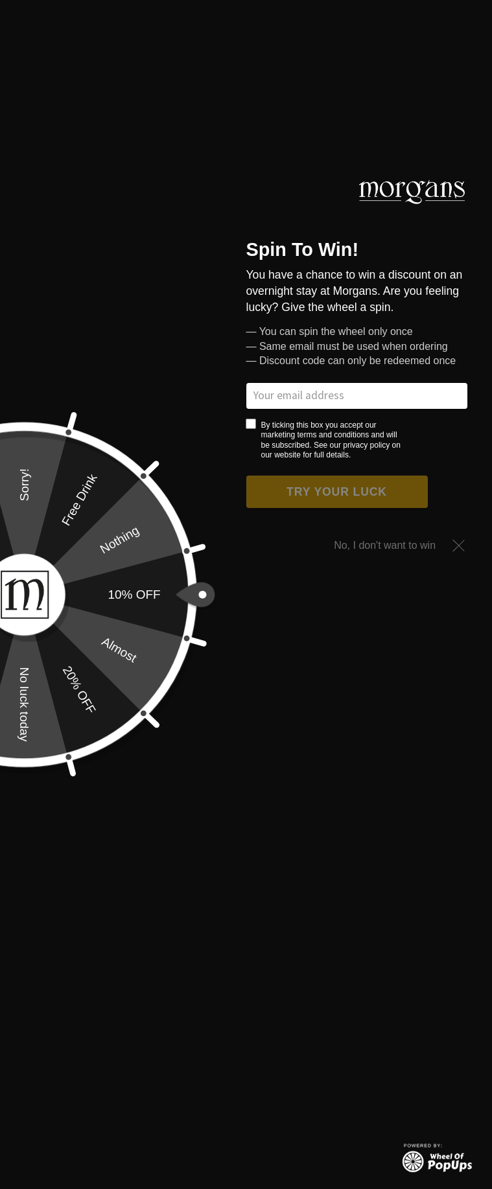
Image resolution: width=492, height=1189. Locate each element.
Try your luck (337, 491)
